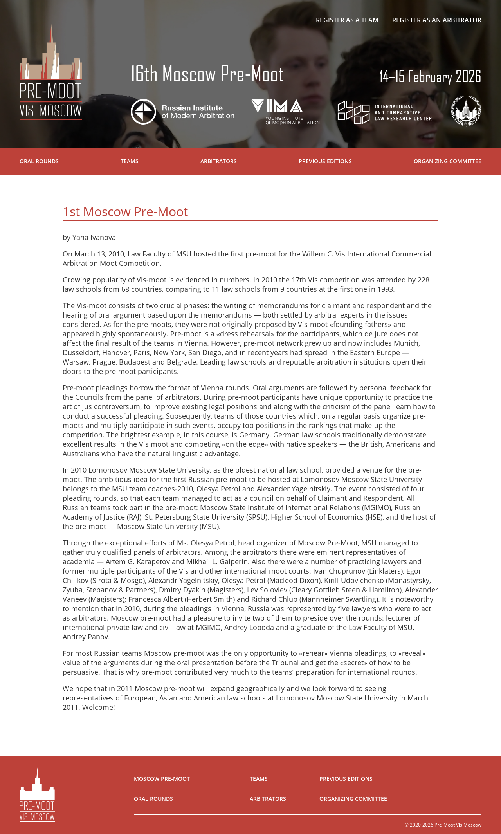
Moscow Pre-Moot (162, 778)
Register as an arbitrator (436, 20)
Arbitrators (218, 161)
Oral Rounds (39, 161)
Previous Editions (325, 161)
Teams (130, 161)
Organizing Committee (447, 161)
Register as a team (347, 20)
